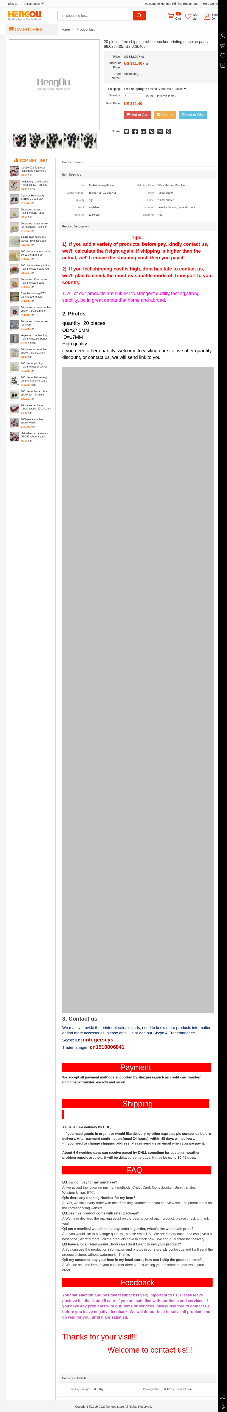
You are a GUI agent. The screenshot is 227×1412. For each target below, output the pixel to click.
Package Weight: (80, 1389)
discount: (149, 207)
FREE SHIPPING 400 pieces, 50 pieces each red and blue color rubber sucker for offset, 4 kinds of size (35, 239)
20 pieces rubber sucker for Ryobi (34, 323)
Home (65, 29)
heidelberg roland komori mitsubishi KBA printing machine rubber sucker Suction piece (35, 183)
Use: (82, 185)
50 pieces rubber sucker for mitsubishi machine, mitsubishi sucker (34, 225)
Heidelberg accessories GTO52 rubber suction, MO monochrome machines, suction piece (34, 435)
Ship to (26, 3)
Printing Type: (146, 185)
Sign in (216, 14)
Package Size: (151, 1389)
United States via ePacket (167, 89)
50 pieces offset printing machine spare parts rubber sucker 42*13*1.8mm (34, 281)
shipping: (149, 214)
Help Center (211, 3)
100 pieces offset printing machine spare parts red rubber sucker (35, 267)
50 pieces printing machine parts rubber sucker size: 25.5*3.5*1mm (33, 211)
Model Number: (76, 192)
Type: (151, 192)
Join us (216, 18)
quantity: (79, 214)
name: (150, 200)
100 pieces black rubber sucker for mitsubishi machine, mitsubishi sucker (34, 393)
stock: (81, 207)
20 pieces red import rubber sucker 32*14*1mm (36, 407)
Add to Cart (137, 115)
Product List (85, 29)
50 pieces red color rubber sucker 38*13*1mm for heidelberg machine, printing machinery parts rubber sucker (36, 309)
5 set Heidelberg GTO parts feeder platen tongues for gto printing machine (34, 295)
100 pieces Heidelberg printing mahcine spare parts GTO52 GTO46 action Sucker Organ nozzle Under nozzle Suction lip (34, 379)
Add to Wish (193, 115)
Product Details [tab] (72, 162)
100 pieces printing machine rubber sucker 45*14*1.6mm (34, 365)
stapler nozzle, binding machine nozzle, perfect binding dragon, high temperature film (34, 337)
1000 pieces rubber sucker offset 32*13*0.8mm (32, 421)
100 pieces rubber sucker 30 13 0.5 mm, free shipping (35, 253)
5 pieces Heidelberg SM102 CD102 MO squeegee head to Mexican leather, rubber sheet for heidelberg (34, 197)
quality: (80, 200)
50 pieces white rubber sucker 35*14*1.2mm (34, 351)
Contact (165, 115)
